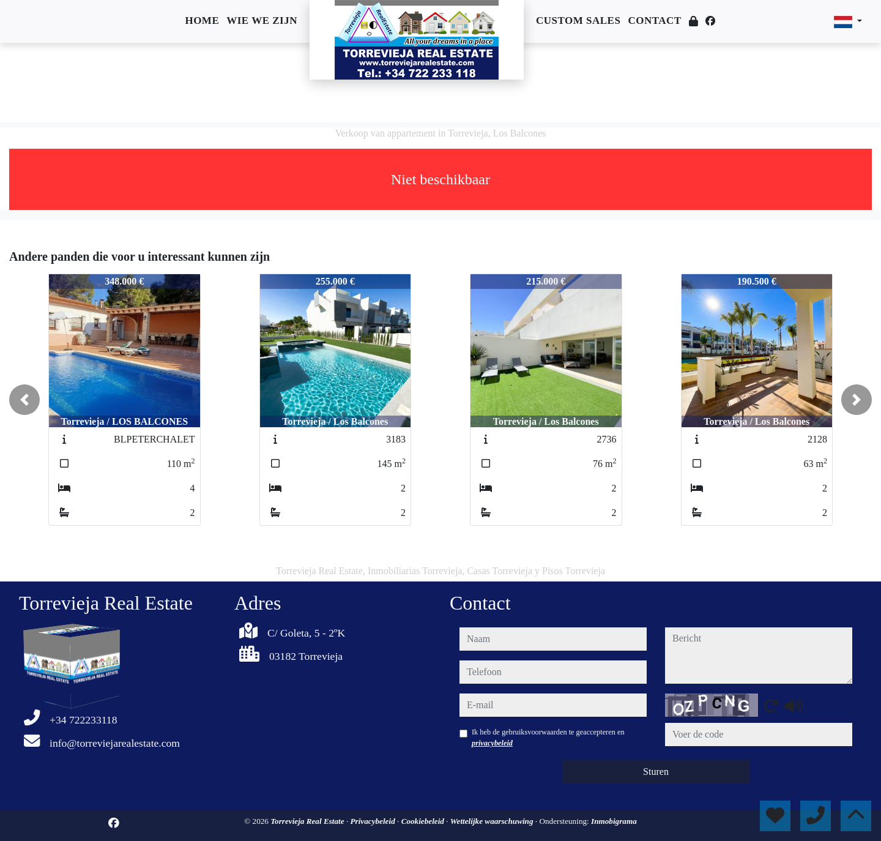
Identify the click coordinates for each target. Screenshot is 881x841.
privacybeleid (492, 743)
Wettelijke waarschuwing (492, 821)
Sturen (656, 771)
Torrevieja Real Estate (308, 821)
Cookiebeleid (424, 821)
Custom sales (578, 20)
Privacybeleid (374, 821)
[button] (24, 399)
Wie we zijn (261, 20)
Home (202, 20)
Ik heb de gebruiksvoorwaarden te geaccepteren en (548, 737)
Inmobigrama (614, 821)
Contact (654, 20)
